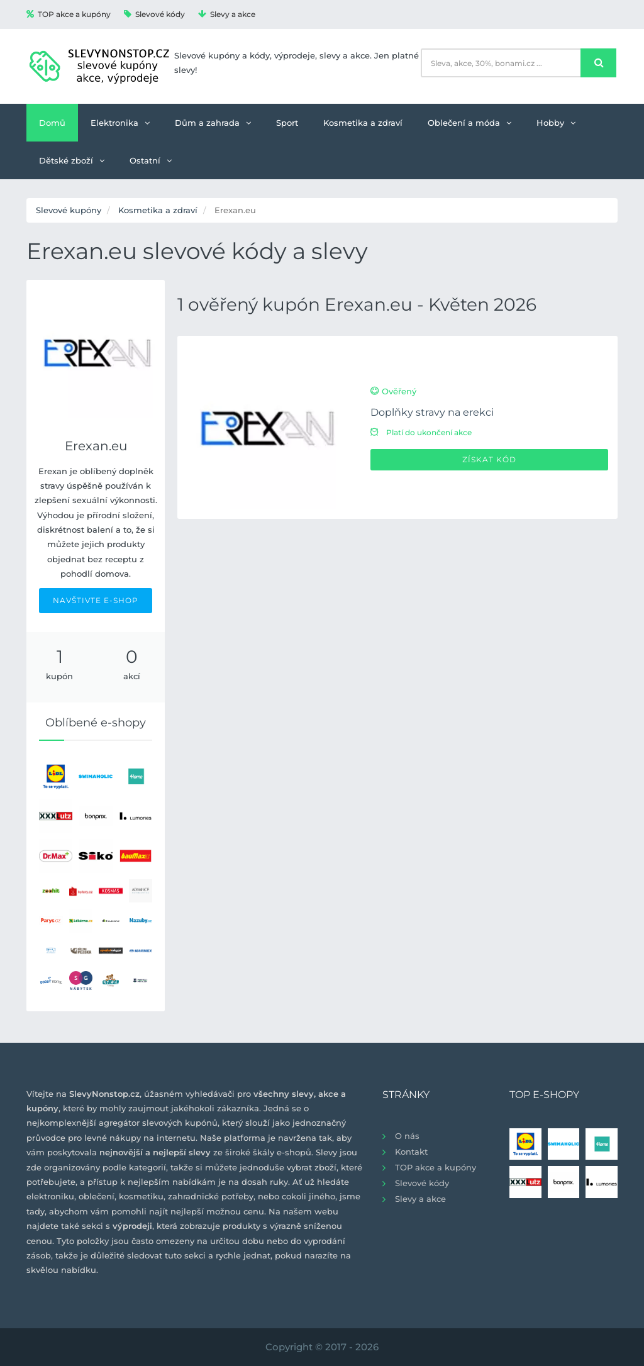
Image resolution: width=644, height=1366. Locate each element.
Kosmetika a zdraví (362, 123)
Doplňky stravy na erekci (432, 412)
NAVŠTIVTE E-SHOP (95, 600)
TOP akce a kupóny (68, 14)
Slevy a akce (226, 14)
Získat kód (489, 459)
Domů (52, 123)
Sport (287, 123)
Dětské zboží (71, 160)
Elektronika (120, 123)
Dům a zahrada (213, 123)
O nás (407, 1136)
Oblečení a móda (469, 123)
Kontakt (411, 1152)
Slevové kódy (154, 14)
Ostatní (151, 160)
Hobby (555, 123)
